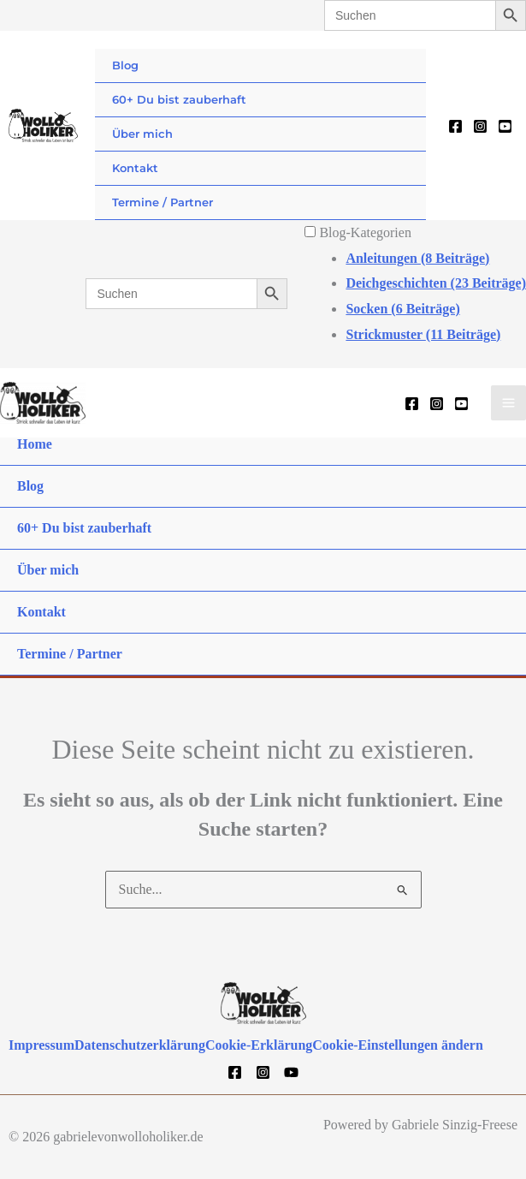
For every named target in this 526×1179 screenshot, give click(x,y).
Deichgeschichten (436, 283)
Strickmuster (423, 334)
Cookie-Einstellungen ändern (397, 1045)
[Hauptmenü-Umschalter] (508, 402)
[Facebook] (455, 126)
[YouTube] (505, 126)
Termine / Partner (162, 202)
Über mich (142, 133)
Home (34, 444)
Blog (125, 65)
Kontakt (135, 168)
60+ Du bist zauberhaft (179, 99)
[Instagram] (480, 126)
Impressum (41, 1045)
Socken (402, 308)
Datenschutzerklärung (139, 1045)
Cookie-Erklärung (258, 1045)
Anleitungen (417, 258)
